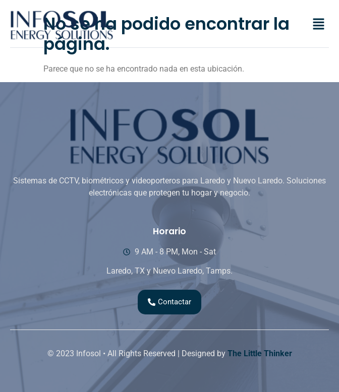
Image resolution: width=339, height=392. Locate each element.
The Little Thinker (260, 353)
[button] (319, 25)
